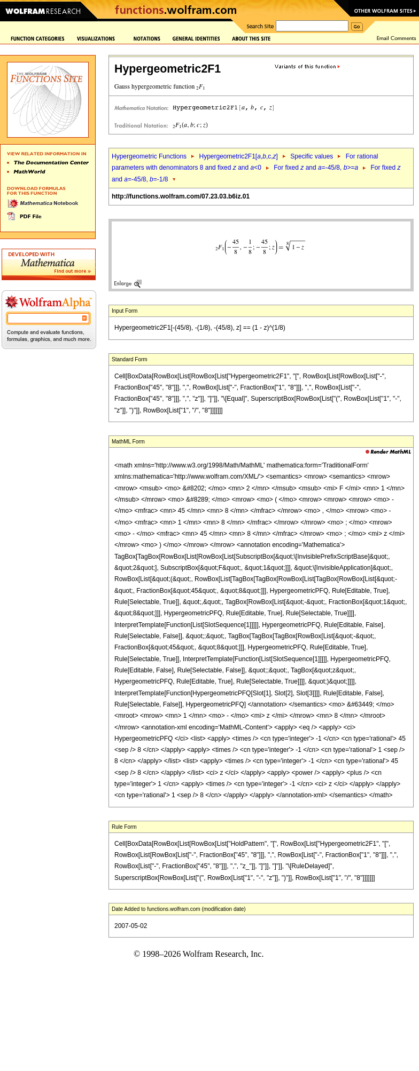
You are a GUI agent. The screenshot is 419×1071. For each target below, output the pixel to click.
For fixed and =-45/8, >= (316, 167)
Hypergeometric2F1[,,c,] (238, 156)
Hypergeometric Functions (149, 156)
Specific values (311, 156)
